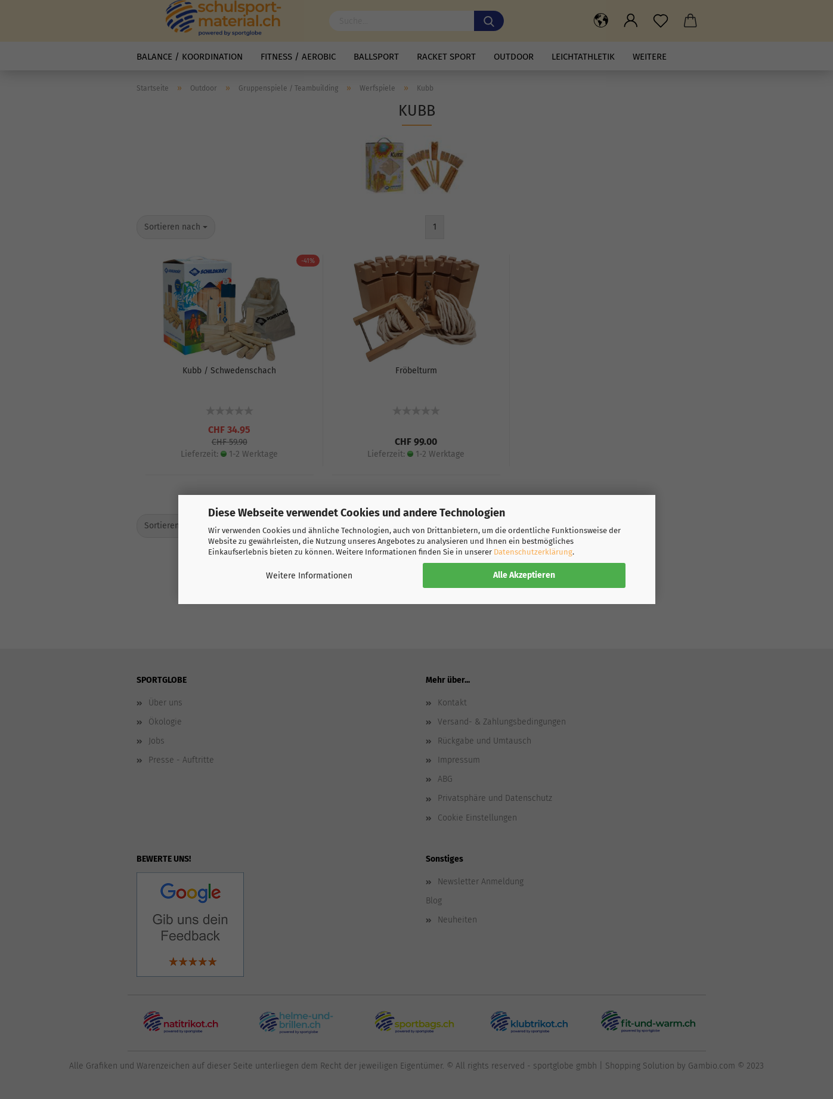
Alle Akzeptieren (524, 575)
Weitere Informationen (309, 576)
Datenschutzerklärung (533, 551)
